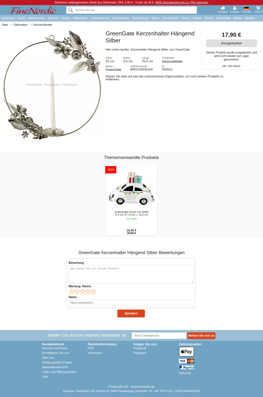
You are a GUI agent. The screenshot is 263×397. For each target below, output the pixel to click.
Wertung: (80, 286)
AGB (91, 348)
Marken (250, 18)
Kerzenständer (172, 61)
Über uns (48, 357)
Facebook (139, 348)
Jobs (45, 376)
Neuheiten (8, 18)
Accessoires (170, 18)
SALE (21, 18)
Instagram (139, 352)
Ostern (185, 18)
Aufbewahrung (99, 18)
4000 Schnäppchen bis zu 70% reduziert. (182, 2)
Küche (66, 18)
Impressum (95, 352)
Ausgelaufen (231, 43)
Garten (197, 18)
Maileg (237, 18)
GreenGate (223, 18)
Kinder (209, 18)
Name (73, 297)
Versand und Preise (55, 348)
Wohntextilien (120, 18)
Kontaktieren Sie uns (55, 352)
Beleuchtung (140, 18)
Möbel (156, 18)
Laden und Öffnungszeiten (59, 371)
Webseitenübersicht (55, 367)
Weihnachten (36, 18)
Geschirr (53, 18)
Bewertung (76, 262)
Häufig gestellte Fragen (57, 362)
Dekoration (80, 18)
